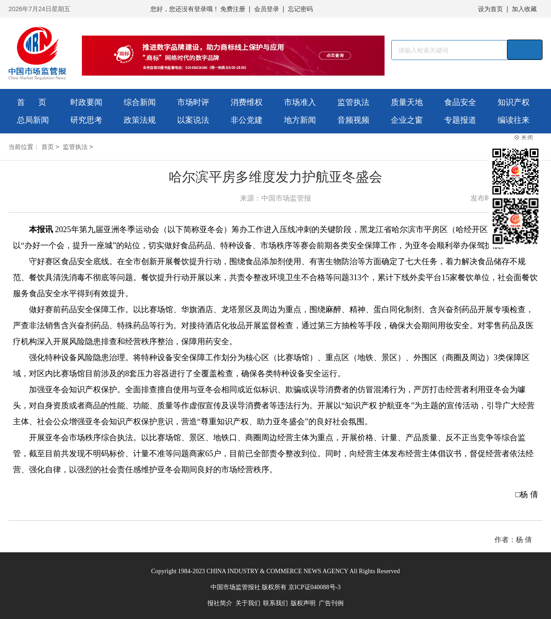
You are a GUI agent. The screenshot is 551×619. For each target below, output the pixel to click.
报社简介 (219, 603)
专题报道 (460, 120)
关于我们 (247, 603)
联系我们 (275, 603)
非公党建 (247, 120)
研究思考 (86, 120)
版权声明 (303, 603)
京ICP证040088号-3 (314, 587)
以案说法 (193, 120)
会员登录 (266, 8)
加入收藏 (524, 8)
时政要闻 (86, 102)
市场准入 (300, 102)
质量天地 (407, 102)
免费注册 (232, 8)
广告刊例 (331, 603)
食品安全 (460, 102)
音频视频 (353, 120)
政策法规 (140, 120)
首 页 (31, 102)
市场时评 (193, 102)
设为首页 (490, 8)
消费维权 (247, 102)
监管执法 (353, 102)
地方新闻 (300, 120)
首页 (47, 146)
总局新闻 (33, 120)
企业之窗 (407, 120)
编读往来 (514, 120)
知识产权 (514, 102)
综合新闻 (140, 102)
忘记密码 (300, 8)
